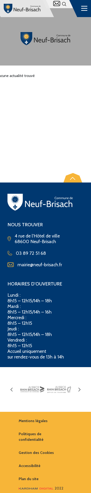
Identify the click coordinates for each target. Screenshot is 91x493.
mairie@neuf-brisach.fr (40, 264)
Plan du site (28, 479)
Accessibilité (29, 466)
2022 (41, 488)
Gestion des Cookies (36, 452)
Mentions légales (33, 421)
